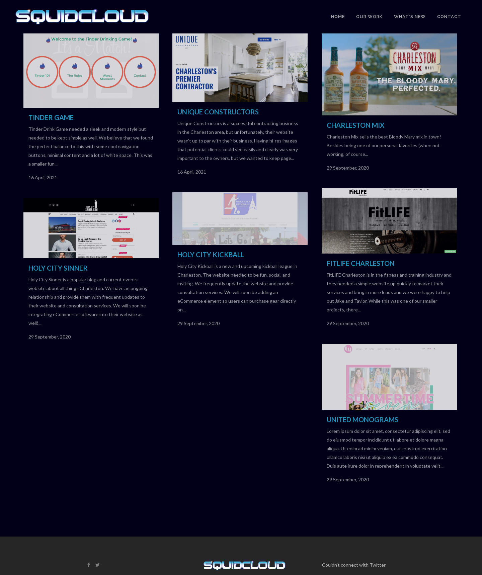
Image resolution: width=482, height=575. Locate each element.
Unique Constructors (218, 112)
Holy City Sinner (58, 268)
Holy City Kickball (210, 255)
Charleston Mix (356, 125)
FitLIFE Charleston (361, 263)
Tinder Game (51, 117)
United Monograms (362, 419)
